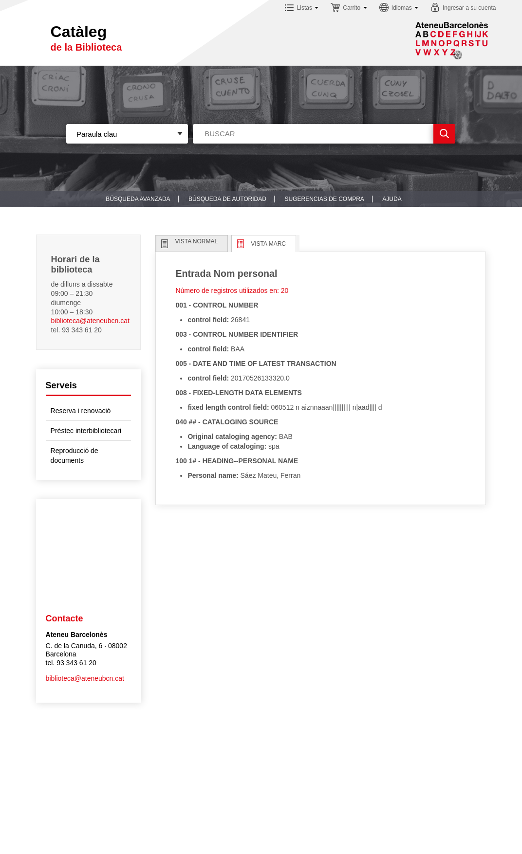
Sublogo (451, 40)
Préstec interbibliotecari (86, 431)
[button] (302, 9)
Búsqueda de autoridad (227, 199)
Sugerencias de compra (324, 199)
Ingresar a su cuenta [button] (469, 7)
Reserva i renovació (81, 411)
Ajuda (391, 199)
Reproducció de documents (74, 455)
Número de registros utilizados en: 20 (231, 290)
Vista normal (196, 241)
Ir (444, 134)
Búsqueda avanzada (138, 199)
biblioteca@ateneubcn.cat (90, 321)
